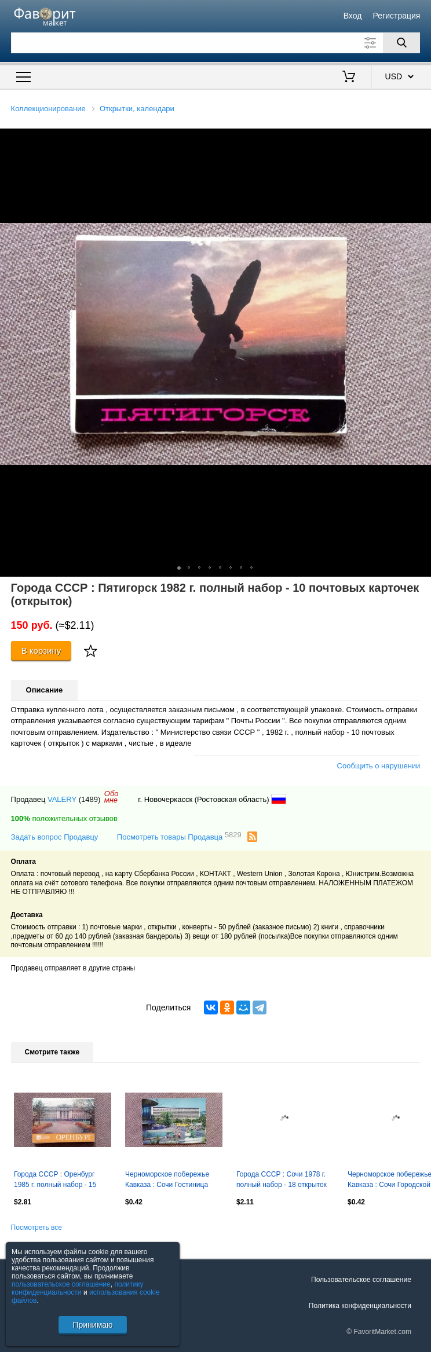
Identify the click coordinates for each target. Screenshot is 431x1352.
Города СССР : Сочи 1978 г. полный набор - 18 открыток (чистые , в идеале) (281, 1180)
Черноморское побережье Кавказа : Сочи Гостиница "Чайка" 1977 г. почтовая (167, 1180)
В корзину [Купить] (41, 650)
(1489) (90, 799)
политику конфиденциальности (78, 1288)
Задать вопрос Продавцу (54, 837)
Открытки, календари (137, 108)
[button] (420, 139)
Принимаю (92, 1324)
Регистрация (397, 15)
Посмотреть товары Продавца (179, 836)
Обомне (111, 796)
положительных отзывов (64, 818)
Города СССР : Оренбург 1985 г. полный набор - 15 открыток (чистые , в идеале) (60, 1180)
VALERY (62, 799)
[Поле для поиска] (216, 42)
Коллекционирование (48, 108)
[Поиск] (401, 42)
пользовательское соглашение (61, 1284)
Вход (353, 15)
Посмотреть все (36, 1227)
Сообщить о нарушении (379, 765)
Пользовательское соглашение (361, 1280)
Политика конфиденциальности (360, 1306)
